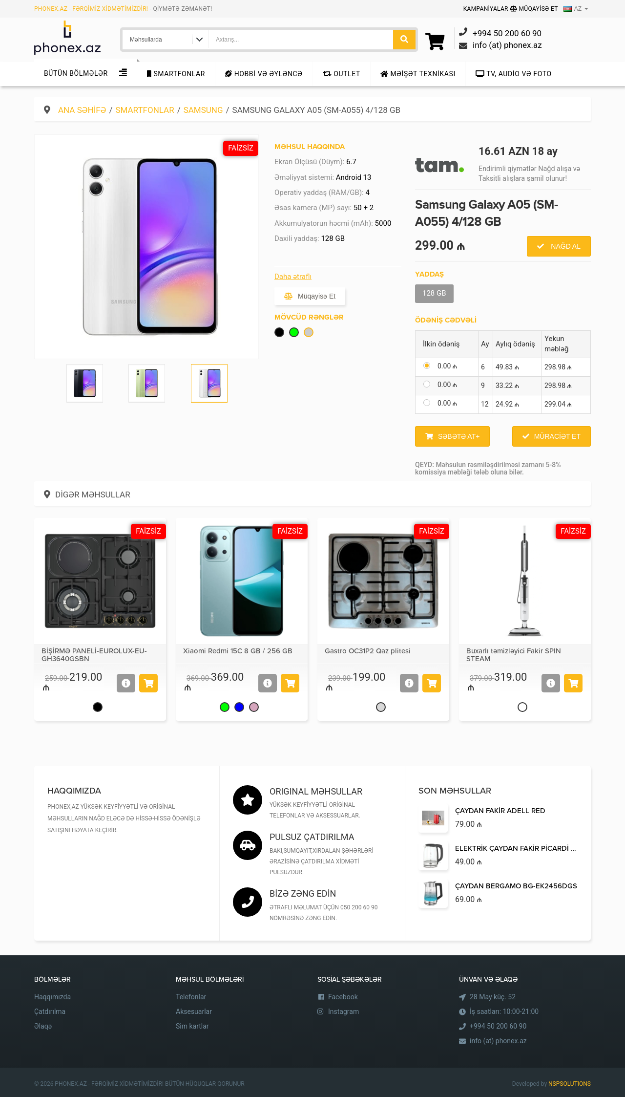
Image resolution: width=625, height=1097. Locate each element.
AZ (572, 8)
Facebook (343, 997)
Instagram (343, 1011)
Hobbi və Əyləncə (263, 74)
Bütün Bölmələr (76, 73)
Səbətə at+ (458, 436)
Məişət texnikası (418, 74)
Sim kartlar (192, 1026)
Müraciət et (557, 436)
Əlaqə (43, 1026)
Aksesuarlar (194, 1011)
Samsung (203, 110)
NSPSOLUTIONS (569, 1083)
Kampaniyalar (486, 8)
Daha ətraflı (293, 276)
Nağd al (565, 246)
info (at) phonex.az (498, 1041)
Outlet (341, 74)
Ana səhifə (82, 110)
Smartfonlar (176, 74)
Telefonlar (191, 997)
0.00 (447, 366)
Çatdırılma (49, 1011)
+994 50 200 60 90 (498, 1026)
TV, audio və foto (514, 74)
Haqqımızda (52, 997)
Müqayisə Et (534, 8)
